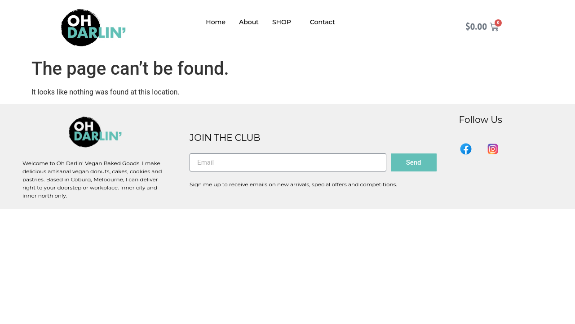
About (249, 22)
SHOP (281, 22)
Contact (322, 22)
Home (216, 22)
